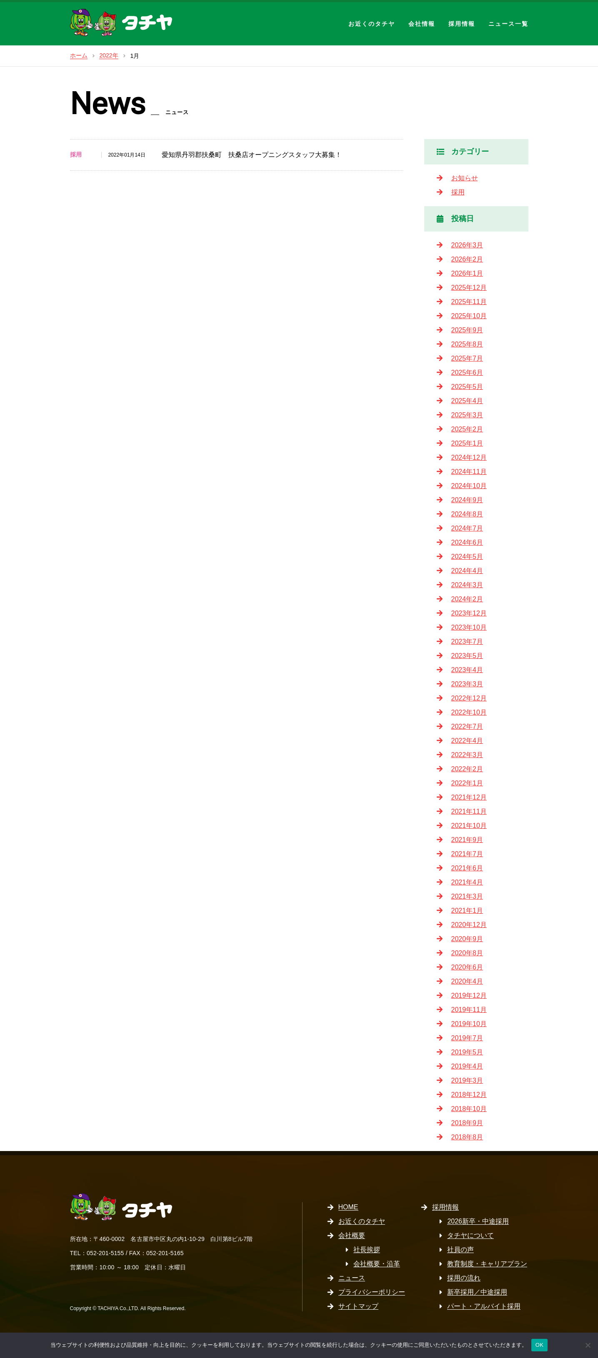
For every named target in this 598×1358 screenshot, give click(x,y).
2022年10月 (469, 712)
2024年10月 (469, 485)
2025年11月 (469, 301)
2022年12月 (469, 698)
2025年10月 (469, 315)
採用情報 (461, 23)
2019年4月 (467, 1066)
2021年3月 (467, 896)
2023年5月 (467, 655)
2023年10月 (469, 627)
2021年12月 (469, 797)
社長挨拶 (366, 1249)
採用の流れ (463, 1277)
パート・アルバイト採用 (483, 1306)
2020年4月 (467, 981)
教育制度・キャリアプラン (487, 1263)
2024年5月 (467, 556)
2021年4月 (467, 882)
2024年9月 (467, 499)
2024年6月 (467, 542)
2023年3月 (467, 684)
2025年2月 (467, 429)
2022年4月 (467, 740)
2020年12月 (469, 924)
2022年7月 (467, 726)
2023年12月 (469, 613)
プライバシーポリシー (371, 1292)
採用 (458, 192)
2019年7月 (467, 1038)
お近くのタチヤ (371, 23)
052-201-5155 (105, 1253)
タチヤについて (470, 1235)
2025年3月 (467, 415)
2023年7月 (467, 641)
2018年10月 (469, 1108)
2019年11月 (469, 1009)
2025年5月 (467, 386)
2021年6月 (467, 868)
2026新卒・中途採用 (478, 1221)
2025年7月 (467, 358)
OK (539, 1345)
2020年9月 (467, 938)
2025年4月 (467, 400)
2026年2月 (467, 259)
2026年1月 (467, 273)
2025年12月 (469, 287)
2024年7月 (467, 528)
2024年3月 (467, 584)
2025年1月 (467, 443)
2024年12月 (469, 457)
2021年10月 (469, 825)
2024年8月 (467, 514)
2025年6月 (467, 372)
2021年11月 (469, 811)
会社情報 (421, 23)
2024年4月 (467, 570)
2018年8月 (467, 1137)
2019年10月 (469, 1023)
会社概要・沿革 (376, 1263)
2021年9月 (467, 839)
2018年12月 (469, 1094)
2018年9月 (467, 1122)
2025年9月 (467, 330)
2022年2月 (467, 768)
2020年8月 (467, 953)
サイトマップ (358, 1306)
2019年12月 (469, 995)
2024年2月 (467, 599)
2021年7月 (467, 853)
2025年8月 (467, 344)
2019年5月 (467, 1052)
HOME (348, 1207)
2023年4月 (467, 669)
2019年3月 (467, 1080)
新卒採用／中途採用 (477, 1292)
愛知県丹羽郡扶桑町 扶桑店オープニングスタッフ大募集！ (252, 154)
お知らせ (464, 178)
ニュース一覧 (508, 23)
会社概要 (351, 1235)
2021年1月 (467, 910)
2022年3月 (467, 754)
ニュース (351, 1277)
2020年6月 (467, 967)
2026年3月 (467, 245)
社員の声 (460, 1249)
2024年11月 (469, 471)
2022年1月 (467, 783)
